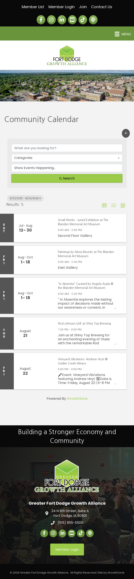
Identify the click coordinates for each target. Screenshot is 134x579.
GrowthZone (77, 398)
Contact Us (101, 6)
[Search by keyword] (67, 148)
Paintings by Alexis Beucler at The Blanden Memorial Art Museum (86, 254)
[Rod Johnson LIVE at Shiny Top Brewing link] (45, 333)
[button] (126, 133)
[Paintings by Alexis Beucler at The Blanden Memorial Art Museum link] (45, 260)
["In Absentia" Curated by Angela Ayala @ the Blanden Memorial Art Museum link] (45, 295)
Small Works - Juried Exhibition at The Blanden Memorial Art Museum (83, 222)
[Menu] (123, 34)
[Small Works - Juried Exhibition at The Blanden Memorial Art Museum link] (45, 228)
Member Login (61, 6)
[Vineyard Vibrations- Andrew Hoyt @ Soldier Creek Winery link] (45, 371)
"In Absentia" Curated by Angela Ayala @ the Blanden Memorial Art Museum (85, 286)
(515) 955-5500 (70, 522)
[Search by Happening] (67, 168)
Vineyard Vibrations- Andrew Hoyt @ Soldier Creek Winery (83, 361)
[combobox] (67, 158)
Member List (33, 6)
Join (83, 6)
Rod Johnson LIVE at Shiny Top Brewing (84, 323)
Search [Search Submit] (67, 178)
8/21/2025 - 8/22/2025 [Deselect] (25, 198)
